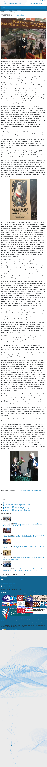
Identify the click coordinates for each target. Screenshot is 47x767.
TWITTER (15, 574)
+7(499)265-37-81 (8, 586)
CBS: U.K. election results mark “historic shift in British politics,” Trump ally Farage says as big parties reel (23, 569)
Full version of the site (8, 621)
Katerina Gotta (20, 15)
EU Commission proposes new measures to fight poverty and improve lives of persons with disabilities (23, 536)
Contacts (4, 577)
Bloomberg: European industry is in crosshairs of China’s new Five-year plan (23, 547)
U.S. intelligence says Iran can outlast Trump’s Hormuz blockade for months (22, 524)
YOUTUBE (24, 574)
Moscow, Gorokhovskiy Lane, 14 (13, 580)
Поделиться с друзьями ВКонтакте (13, 507)
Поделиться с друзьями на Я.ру (12, 506)
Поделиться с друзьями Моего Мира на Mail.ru (17, 509)
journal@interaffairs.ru (8, 583)
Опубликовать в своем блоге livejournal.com (17, 504)
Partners (3, 592)
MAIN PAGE (6, 10)
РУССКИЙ (43, 1)
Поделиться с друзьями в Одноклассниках (16, 510)
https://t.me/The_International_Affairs (31, 490)
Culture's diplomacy (16, 10)
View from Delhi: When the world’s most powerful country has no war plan (24, 558)
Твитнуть (5, 503)
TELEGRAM (6, 574)
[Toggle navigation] (3, 7)
